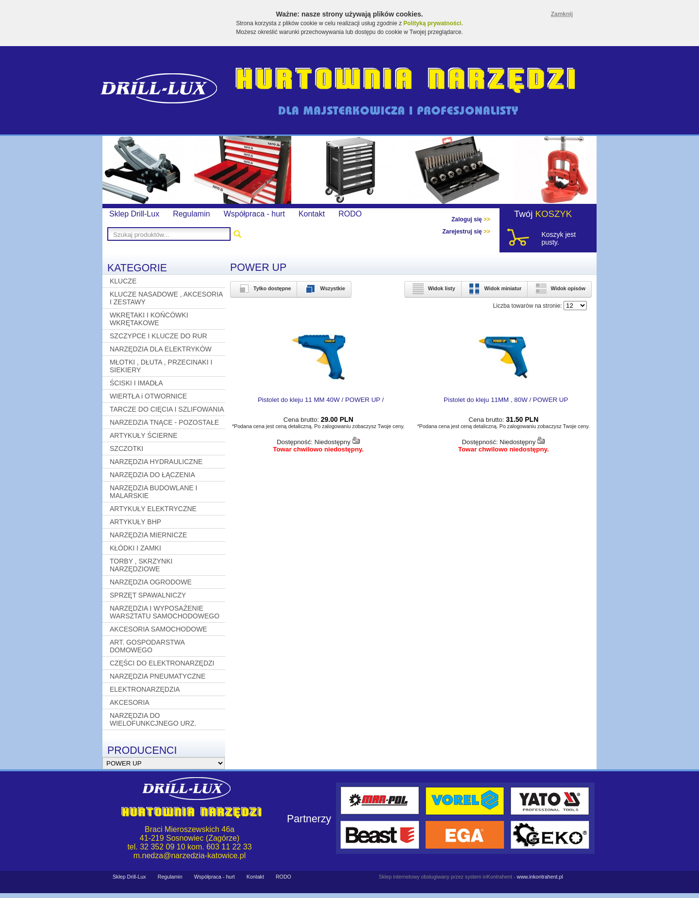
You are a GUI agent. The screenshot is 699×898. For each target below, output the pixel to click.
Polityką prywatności (432, 23)
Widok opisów (559, 288)
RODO (350, 214)
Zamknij (562, 14)
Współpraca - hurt (254, 214)
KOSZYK (553, 214)
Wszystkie (324, 288)
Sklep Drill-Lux (134, 214)
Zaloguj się (470, 219)
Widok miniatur (494, 288)
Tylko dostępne (263, 288)
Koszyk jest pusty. (558, 238)
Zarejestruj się (466, 231)
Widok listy (433, 288)
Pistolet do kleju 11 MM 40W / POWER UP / (321, 399)
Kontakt (312, 214)
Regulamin (191, 214)
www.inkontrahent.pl (539, 877)
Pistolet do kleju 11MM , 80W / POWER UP (506, 399)
